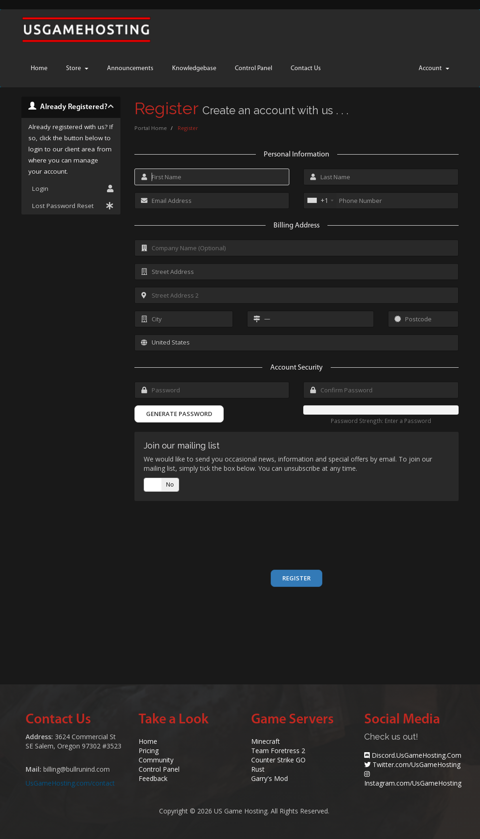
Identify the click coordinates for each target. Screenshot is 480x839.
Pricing (149, 750)
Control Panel (253, 68)
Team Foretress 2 (278, 750)
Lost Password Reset (70, 205)
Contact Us (306, 68)
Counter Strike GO (278, 759)
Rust (258, 769)
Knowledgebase (194, 68)
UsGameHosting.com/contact (70, 783)
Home (39, 68)
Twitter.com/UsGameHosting (416, 764)
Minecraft (265, 741)
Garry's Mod (269, 778)
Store (77, 68)
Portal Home (150, 127)
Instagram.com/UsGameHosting (412, 783)
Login (70, 188)
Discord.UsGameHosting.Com (416, 755)
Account (434, 68)
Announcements (130, 68)
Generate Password (179, 414)
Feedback (153, 778)
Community (156, 759)
